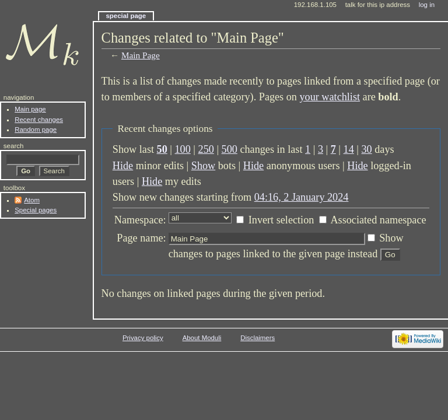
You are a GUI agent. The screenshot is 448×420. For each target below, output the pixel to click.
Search (14, 145)
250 (206, 149)
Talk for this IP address (377, 4)
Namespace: (140, 220)
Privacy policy (143, 337)
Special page (126, 15)
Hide (123, 166)
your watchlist (329, 97)
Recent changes (39, 119)
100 (183, 149)
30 (367, 149)
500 (229, 149)
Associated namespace (378, 220)
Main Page (140, 55)
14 (349, 149)
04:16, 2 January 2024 (301, 197)
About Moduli (202, 337)
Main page (30, 109)
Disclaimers (257, 337)
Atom (32, 200)
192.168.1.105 (315, 4)
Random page (36, 129)
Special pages (36, 210)
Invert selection (281, 220)
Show (203, 166)
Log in (427, 4)
